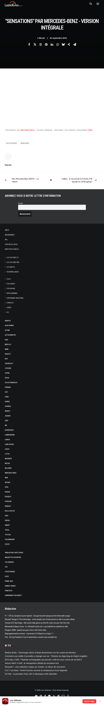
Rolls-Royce (10, 511)
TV (9, 645)
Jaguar (7, 416)
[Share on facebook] (29, 44)
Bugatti (8, 354)
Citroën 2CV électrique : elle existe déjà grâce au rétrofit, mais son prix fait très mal (37, 623)
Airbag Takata (10, 586)
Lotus (7, 454)
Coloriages (9, 562)
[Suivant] (80, 180)
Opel (7, 487)
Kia (6, 425)
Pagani (7, 492)
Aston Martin (10, 335)
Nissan (7, 482)
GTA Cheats (11, 284)
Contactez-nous (11, 244)
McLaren (8, 468)
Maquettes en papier (13, 557)
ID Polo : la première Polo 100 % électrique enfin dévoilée (31, 674)
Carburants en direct (13, 595)
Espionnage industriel (15, 298)
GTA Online (11, 288)
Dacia (7, 378)
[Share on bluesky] (63, 44)
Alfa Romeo (9, 325)
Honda (7, 402)
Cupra (7, 373)
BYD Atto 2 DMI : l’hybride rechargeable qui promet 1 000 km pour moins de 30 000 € (43, 659)
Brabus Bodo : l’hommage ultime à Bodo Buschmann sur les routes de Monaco (40, 652)
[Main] (52, 180)
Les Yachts (11, 267)
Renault (8, 506)
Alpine (7, 330)
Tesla (7, 530)
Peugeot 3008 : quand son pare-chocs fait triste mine (25, 630)
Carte (7, 230)
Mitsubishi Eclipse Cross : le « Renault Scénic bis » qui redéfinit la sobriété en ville (36, 626)
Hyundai (8, 406)
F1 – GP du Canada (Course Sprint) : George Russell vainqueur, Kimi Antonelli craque (37, 616)
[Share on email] (74, 44)
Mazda (7, 463)
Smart (7, 525)
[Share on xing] (69, 44)
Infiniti (7, 411)
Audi (6, 340)
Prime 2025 (9, 581)
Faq (6, 240)
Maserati (8, 459)
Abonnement (10, 235)
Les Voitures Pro (13, 262)
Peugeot (8, 497)
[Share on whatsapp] (57, 44)
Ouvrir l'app (89, 701)
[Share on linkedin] (52, 44)
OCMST (9, 308)
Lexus (7, 449)
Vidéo (89, 130)
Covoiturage (10, 572)
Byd (6, 359)
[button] (98, 4)
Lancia (7, 440)
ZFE (6, 567)
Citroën (8, 368)
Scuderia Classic (13, 272)
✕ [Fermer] (100, 701)
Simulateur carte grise (14, 553)
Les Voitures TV (13, 258)
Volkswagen (9, 539)
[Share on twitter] (35, 44)
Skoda (7, 520)
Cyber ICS (10, 303)
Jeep (6, 421)
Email (20, 203)
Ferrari (8, 387)
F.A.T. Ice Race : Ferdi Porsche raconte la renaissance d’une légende (36, 670)
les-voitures (11, 143)
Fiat (6, 392)
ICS (8, 312)
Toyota (8, 535)
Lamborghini (9, 435)
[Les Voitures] (13, 3)
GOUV (7, 576)
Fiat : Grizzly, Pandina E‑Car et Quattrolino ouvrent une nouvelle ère (31, 637)
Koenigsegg (9, 430)
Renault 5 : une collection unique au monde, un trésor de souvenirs (35, 667)
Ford (7, 397)
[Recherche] (89, 4)
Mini (6, 478)
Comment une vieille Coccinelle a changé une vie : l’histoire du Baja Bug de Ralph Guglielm (46, 656)
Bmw (6, 349)
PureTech (8, 591)
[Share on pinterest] (46, 44)
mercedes (25, 143)
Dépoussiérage (12, 293)
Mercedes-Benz (27, 130)
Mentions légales (12, 249)
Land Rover (9, 444)
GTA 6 (9, 279)
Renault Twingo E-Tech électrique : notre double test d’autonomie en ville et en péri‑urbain (40, 619)
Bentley (8, 344)
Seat (6, 516)
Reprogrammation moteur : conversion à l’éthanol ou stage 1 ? (29, 633)
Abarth (8, 321)
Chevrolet (9, 363)
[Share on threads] (40, 44)
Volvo (7, 544)
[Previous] (24, 180)
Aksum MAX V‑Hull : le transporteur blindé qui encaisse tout (32, 663)
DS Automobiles (11, 382)
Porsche (8, 501)
